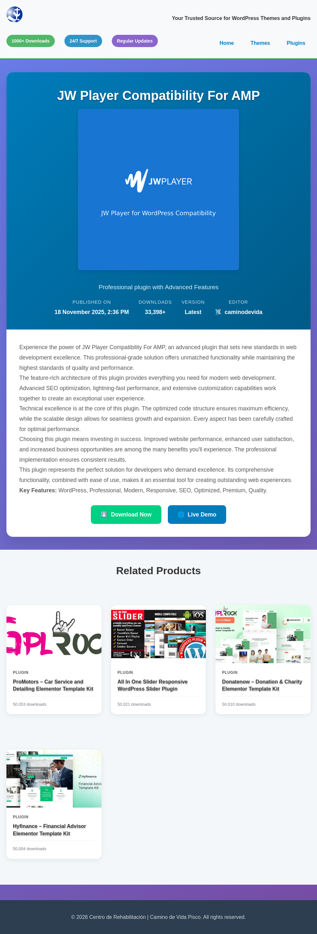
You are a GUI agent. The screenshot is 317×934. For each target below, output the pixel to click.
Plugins (296, 43)
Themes (260, 43)
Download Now (126, 514)
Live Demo (197, 514)
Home (226, 43)
